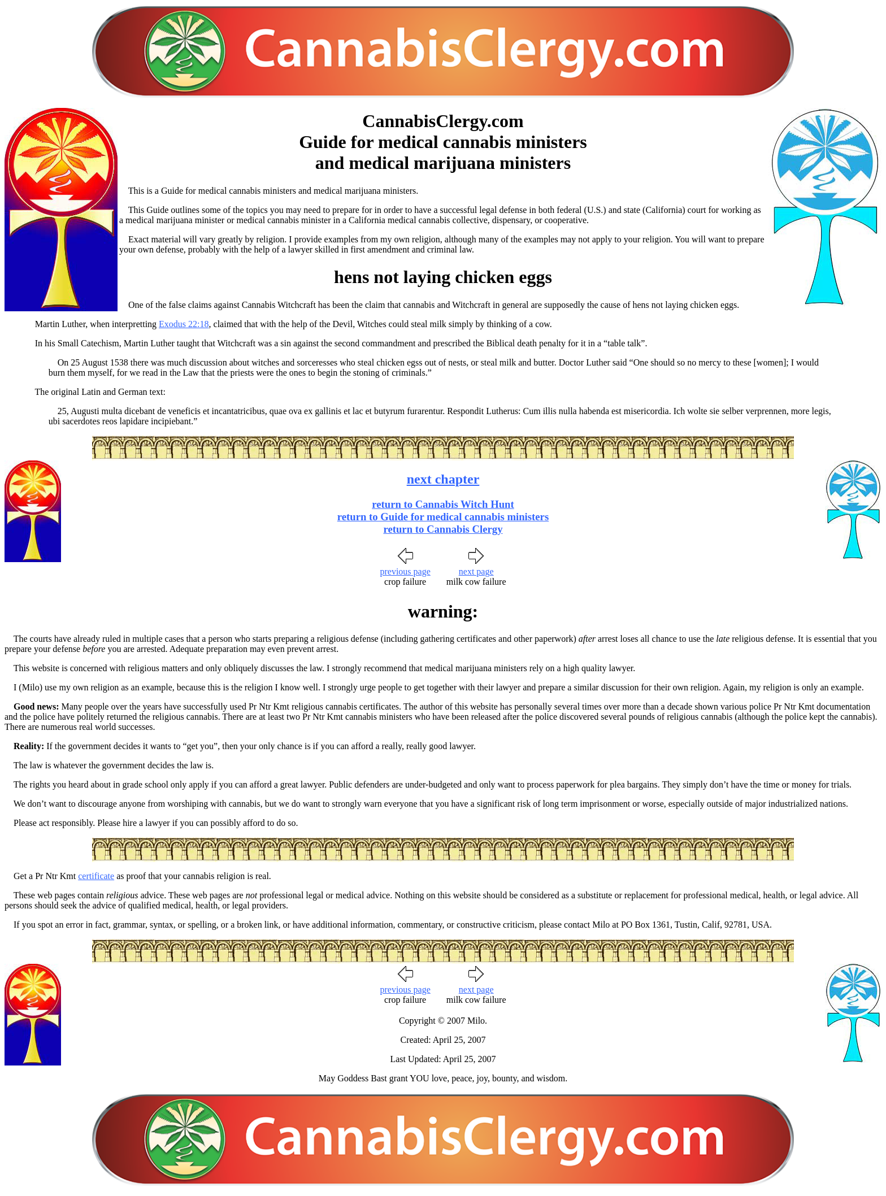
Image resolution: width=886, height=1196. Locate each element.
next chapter (443, 479)
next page (476, 571)
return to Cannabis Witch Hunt (443, 504)
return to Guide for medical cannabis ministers (443, 517)
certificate (96, 876)
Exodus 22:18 (184, 324)
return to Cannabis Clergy (442, 529)
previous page (405, 571)
